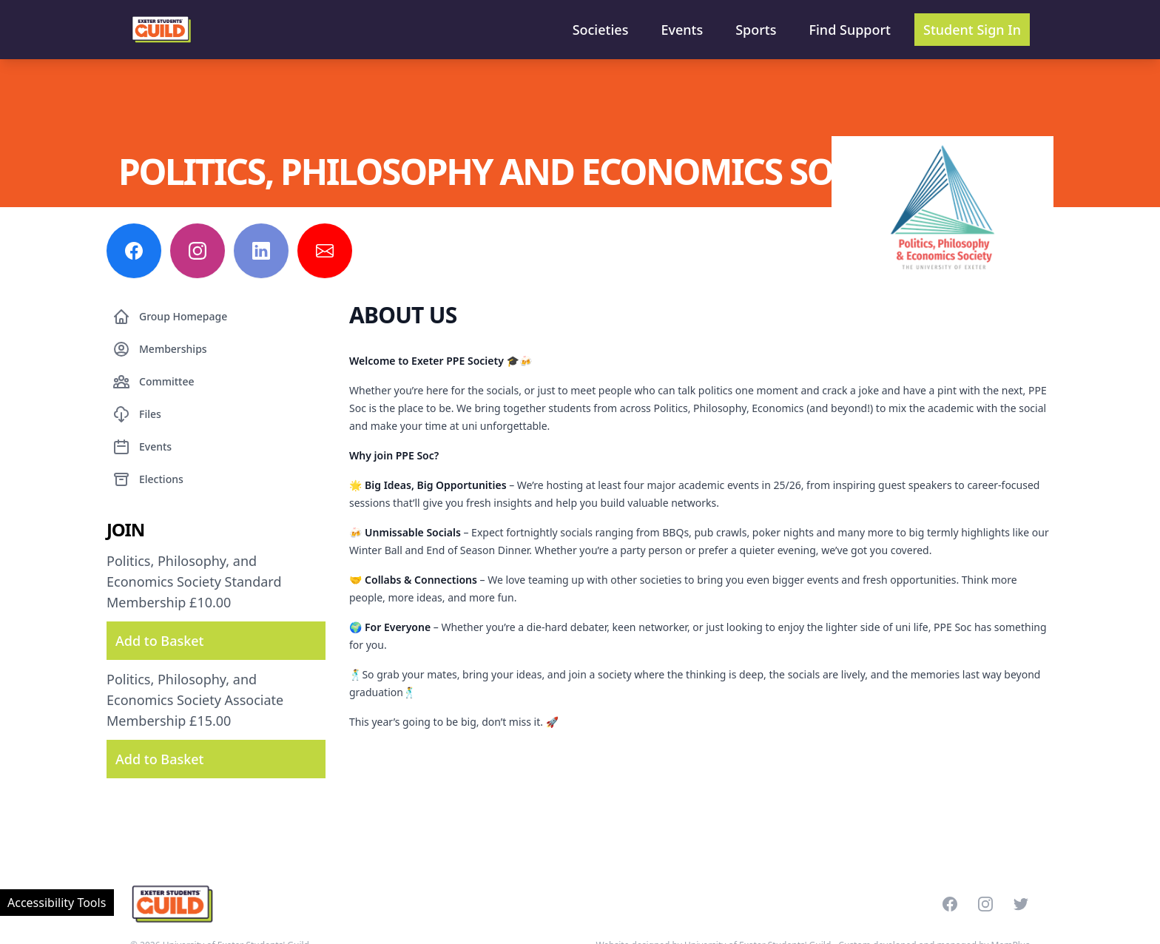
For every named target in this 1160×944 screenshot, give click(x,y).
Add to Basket (159, 641)
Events (682, 29)
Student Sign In (972, 29)
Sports (755, 29)
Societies (601, 29)
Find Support (850, 29)
